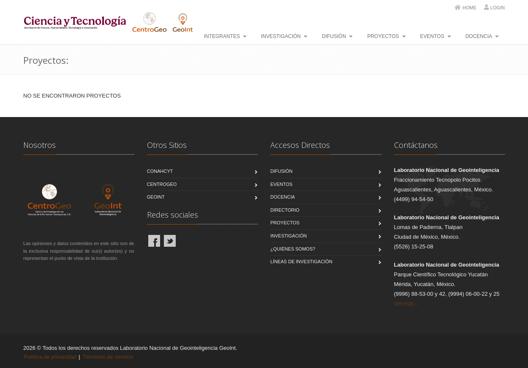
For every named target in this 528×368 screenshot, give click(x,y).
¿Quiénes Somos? (292, 248)
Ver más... (406, 303)
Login (497, 7)
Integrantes (222, 36)
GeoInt (156, 196)
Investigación (281, 36)
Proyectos (383, 36)
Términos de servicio (107, 357)
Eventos (432, 36)
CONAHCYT (160, 171)
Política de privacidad (50, 357)
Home (469, 7)
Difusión (334, 36)
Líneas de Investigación (301, 261)
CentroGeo (162, 184)
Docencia (478, 36)
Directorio (284, 210)
